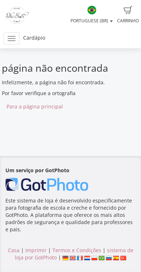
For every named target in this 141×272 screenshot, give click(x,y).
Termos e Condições (76, 250)
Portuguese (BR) (91, 15)
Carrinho (128, 15)
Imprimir (36, 250)
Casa (14, 250)
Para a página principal (35, 106)
